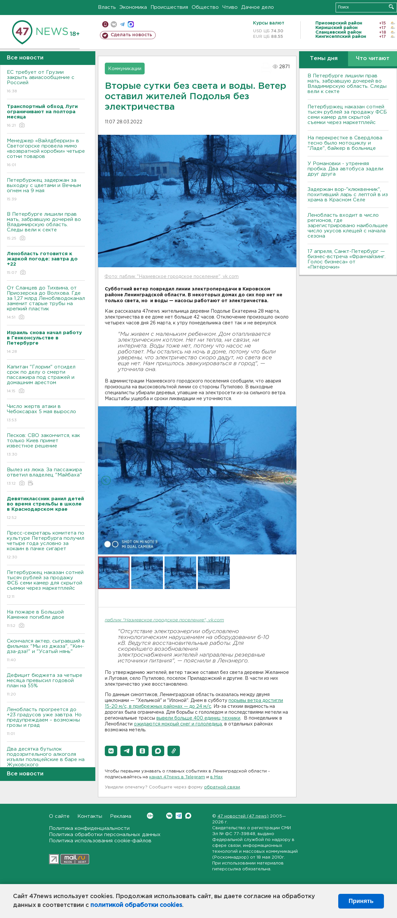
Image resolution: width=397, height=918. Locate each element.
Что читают (372, 58)
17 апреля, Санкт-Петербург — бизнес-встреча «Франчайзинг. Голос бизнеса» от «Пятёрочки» (347, 259)
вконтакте (114, 24)
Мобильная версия (105, 24)
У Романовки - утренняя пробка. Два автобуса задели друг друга (345, 169)
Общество (205, 7)
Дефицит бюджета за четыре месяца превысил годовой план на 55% (46, 685)
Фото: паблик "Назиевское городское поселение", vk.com (171, 277)
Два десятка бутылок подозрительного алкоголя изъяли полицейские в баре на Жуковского (46, 761)
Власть (107, 7)
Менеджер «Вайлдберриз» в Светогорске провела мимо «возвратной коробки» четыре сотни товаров (46, 153)
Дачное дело (257, 7)
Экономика (133, 7)
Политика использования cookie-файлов (100, 841)
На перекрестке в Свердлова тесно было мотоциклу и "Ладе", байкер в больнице (345, 143)
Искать (391, 6)
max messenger (131, 24)
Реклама (120, 816)
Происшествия (169, 7)
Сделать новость (131, 35)
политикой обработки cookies (136, 905)
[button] (111, 751)
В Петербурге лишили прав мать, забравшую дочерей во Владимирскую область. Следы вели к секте (46, 226)
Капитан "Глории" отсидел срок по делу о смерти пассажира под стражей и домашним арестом (46, 379)
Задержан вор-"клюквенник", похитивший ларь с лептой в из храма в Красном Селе (348, 194)
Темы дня (324, 58)
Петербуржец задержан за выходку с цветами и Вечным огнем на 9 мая (46, 190)
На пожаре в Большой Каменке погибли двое (46, 619)
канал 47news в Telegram (177, 777)
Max (188, 816)
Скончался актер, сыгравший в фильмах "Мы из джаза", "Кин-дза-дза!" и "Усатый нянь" (46, 651)
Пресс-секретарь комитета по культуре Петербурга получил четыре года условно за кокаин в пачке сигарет (46, 545)
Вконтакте (150, 816)
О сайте (59, 816)
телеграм (122, 24)
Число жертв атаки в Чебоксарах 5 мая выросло (46, 413)
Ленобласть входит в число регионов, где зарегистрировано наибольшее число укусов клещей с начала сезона (348, 225)
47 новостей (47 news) (243, 816)
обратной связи (222, 787)
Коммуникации (124, 69)
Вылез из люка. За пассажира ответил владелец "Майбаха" (46, 477)
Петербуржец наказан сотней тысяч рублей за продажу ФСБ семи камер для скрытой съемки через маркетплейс (46, 584)
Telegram (179, 816)
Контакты (89, 816)
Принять (361, 901)
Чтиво (230, 7)
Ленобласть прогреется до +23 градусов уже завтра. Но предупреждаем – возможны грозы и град (46, 722)
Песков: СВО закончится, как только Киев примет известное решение (46, 445)
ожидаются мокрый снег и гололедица (178, 724)
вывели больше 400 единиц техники (198, 718)
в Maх (216, 777)
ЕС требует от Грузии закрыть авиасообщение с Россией (46, 82)
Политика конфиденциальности (89, 828)
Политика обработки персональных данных (105, 834)
